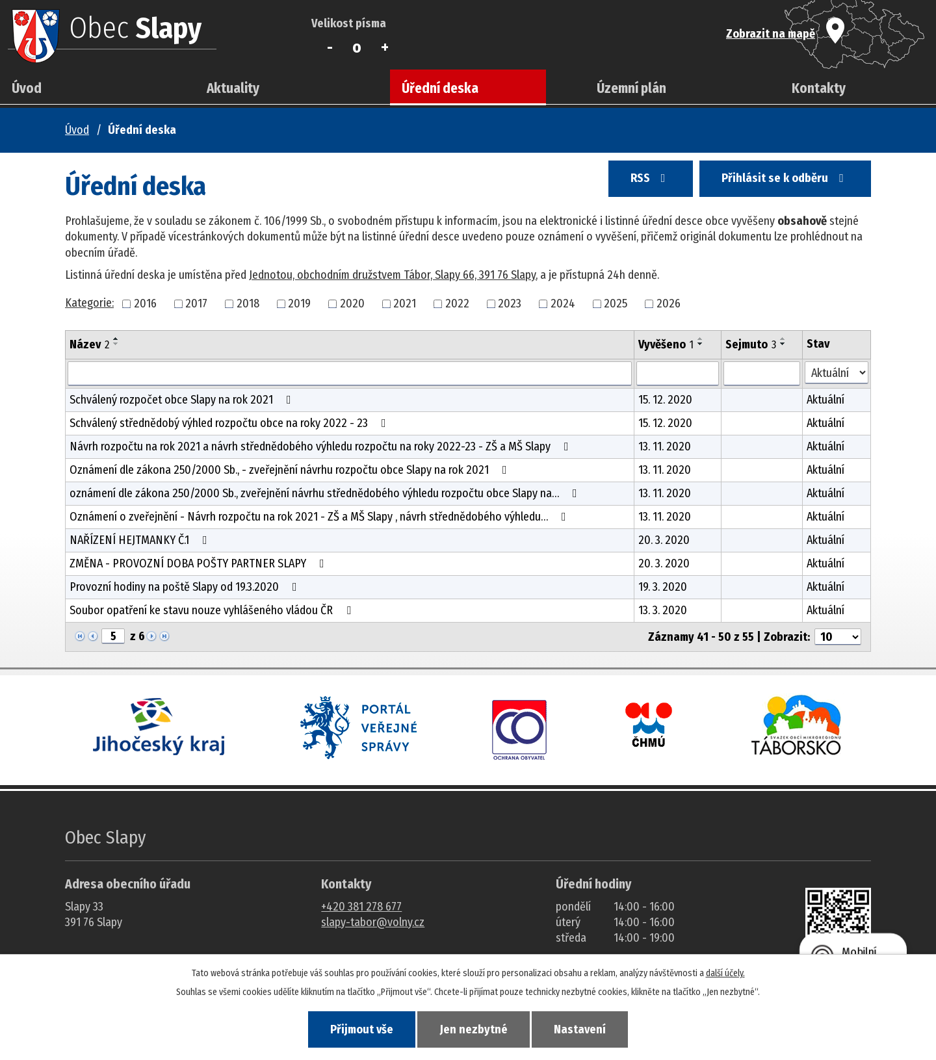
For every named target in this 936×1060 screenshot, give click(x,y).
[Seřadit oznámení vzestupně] (116, 338)
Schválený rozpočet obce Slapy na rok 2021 (183, 400)
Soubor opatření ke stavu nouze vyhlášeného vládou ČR (213, 610)
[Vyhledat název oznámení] (350, 373)
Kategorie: (89, 303)
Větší (384, 47)
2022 (457, 303)
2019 (299, 303)
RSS (634, 183)
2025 (615, 303)
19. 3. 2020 (662, 587)
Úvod (27, 88)
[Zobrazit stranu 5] (113, 636)
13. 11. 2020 (664, 446)
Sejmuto (750, 344)
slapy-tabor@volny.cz (372, 922)
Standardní (357, 47)
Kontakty (819, 88)
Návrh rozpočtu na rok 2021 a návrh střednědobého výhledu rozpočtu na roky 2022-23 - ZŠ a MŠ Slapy (322, 446)
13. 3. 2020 (662, 610)
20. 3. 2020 (664, 540)
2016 (145, 303)
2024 (563, 303)
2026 (668, 303)
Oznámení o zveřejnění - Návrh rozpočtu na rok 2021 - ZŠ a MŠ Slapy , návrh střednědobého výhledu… (320, 517)
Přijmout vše (350, 1028)
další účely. (725, 971)
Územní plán (631, 88)
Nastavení (592, 1028)
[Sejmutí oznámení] (762, 373)
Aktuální (825, 400)
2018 (248, 303)
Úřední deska (440, 88)
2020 (352, 303)
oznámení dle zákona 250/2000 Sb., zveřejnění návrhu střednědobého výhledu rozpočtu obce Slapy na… (326, 493)
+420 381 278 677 (361, 906)
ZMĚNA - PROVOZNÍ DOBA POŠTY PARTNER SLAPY (200, 563)
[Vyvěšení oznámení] (677, 373)
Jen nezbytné (474, 1028)
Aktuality (233, 88)
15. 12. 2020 (665, 400)
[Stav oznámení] (836, 372)
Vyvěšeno (666, 344)
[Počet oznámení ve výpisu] (837, 636)
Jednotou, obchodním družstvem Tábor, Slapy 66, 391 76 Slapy (392, 275)
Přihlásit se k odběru (779, 183)
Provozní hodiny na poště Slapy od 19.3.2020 (186, 587)
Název (89, 344)
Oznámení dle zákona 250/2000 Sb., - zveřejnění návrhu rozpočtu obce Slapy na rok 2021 (291, 470)
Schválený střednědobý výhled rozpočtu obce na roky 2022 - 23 (230, 423)
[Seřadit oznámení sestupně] (116, 343)
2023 (509, 303)
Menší (330, 47)
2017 (196, 303)
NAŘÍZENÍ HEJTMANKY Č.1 (141, 540)
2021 (404, 303)
